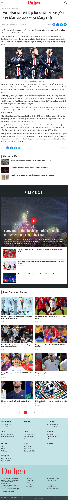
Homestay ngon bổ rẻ (30, 434)
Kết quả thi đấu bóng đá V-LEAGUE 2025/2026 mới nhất (50, 346)
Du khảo (50, 432)
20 (42, 413)
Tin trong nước (6, 425)
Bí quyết (27, 444)
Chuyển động (6, 422)
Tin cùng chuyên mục (16, 292)
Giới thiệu (4, 498)
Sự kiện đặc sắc (6, 461)
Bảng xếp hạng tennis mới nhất (45, 373)
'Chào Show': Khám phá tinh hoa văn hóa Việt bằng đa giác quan (29, 167)
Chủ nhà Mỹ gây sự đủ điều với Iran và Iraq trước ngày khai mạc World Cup (16, 318)
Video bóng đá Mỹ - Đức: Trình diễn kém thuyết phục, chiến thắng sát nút (16, 346)
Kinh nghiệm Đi (29, 446)
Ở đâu (26, 432)
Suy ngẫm (27, 422)
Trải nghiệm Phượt (52, 437)
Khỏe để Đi (27, 449)
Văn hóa (4, 446)
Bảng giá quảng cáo (16, 498)
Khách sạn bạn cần (30, 439)
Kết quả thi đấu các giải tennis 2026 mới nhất (15, 401)
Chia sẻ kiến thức (29, 451)
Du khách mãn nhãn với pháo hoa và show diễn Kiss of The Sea (38, 274)
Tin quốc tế (4, 427)
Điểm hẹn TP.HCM (52, 425)
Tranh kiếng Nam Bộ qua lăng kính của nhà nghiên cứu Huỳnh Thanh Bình (32, 175)
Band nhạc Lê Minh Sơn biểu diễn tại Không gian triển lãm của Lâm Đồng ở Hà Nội (41, 262)
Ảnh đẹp (49, 439)
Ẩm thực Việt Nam (7, 434)
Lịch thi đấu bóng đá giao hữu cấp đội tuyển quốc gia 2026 (51, 402)
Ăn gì (3, 432)
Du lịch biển (51, 422)
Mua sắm (50, 444)
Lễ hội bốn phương (52, 427)
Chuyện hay (5, 456)
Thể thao (15, 8)
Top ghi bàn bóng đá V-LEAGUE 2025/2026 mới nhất (16, 374)
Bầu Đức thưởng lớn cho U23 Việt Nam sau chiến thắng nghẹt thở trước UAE (40, 250)
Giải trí (10, 8)
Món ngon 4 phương (7, 437)
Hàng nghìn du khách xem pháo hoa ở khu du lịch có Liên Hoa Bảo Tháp (31, 232)
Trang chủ (4, 8)
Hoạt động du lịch (6, 459)
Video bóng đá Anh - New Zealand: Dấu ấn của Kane (50, 318)
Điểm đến (50, 434)
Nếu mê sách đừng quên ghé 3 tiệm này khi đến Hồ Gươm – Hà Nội (31, 160)
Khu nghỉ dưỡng (29, 437)
